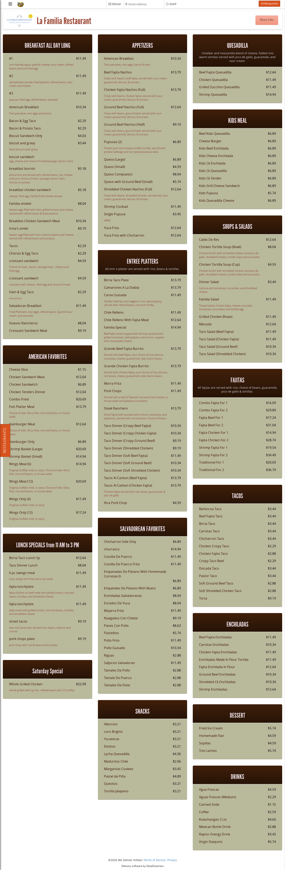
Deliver (116, 4)
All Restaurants (269, 3)
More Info (267, 20)
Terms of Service (154, 860)
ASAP (173, 4)
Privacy (172, 860)
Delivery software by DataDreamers (142, 866)
